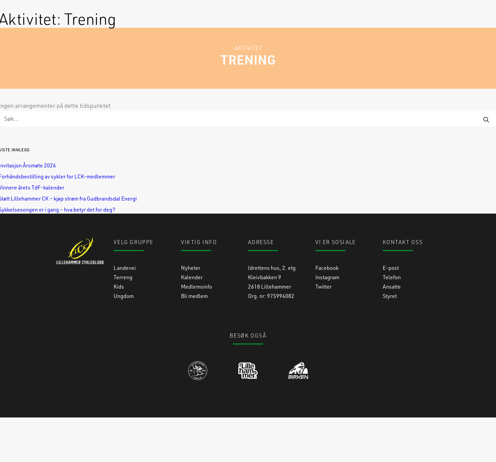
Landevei (125, 312)
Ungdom (124, 340)
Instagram (327, 321)
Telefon (392, 321)
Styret (390, 340)
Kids (119, 330)
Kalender (192, 321)
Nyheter (190, 312)
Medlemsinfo (196, 330)
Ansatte (392, 330)
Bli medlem (194, 340)
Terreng (123, 321)
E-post (391, 312)
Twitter (323, 330)
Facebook (326, 312)
